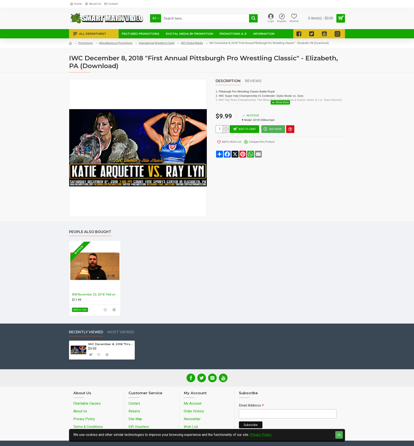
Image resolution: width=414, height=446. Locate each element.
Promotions (85, 43)
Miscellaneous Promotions (115, 43)
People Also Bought (90, 232)
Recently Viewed (86, 332)
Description (228, 81)
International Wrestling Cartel (156, 43)
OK (339, 435)
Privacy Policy (260, 435)
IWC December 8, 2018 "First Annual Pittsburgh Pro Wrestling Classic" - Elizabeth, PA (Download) (110, 344)
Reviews (253, 81)
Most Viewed (121, 332)
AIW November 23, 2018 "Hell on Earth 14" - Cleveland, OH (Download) (95, 294)
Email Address (251, 406)
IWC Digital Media (192, 43)
